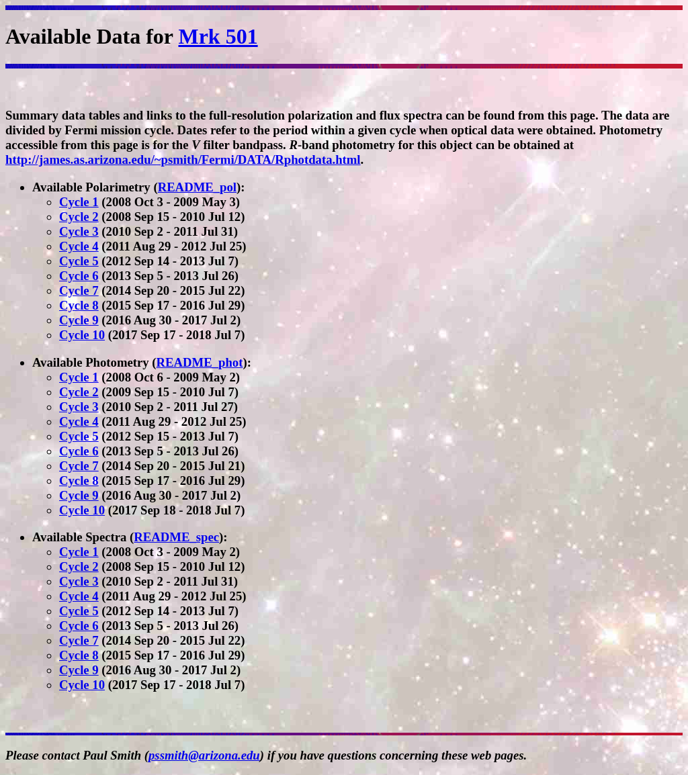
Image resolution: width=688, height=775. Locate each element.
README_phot (200, 362)
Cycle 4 (79, 246)
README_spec (176, 537)
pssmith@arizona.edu (204, 755)
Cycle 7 (79, 290)
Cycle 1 (79, 202)
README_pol (197, 187)
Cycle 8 (79, 305)
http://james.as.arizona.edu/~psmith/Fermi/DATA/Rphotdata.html (183, 159)
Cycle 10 (82, 335)
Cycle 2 (79, 217)
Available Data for (91, 36)
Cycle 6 (79, 276)
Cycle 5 (79, 261)
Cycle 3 (79, 231)
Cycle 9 (79, 320)
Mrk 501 (217, 36)
